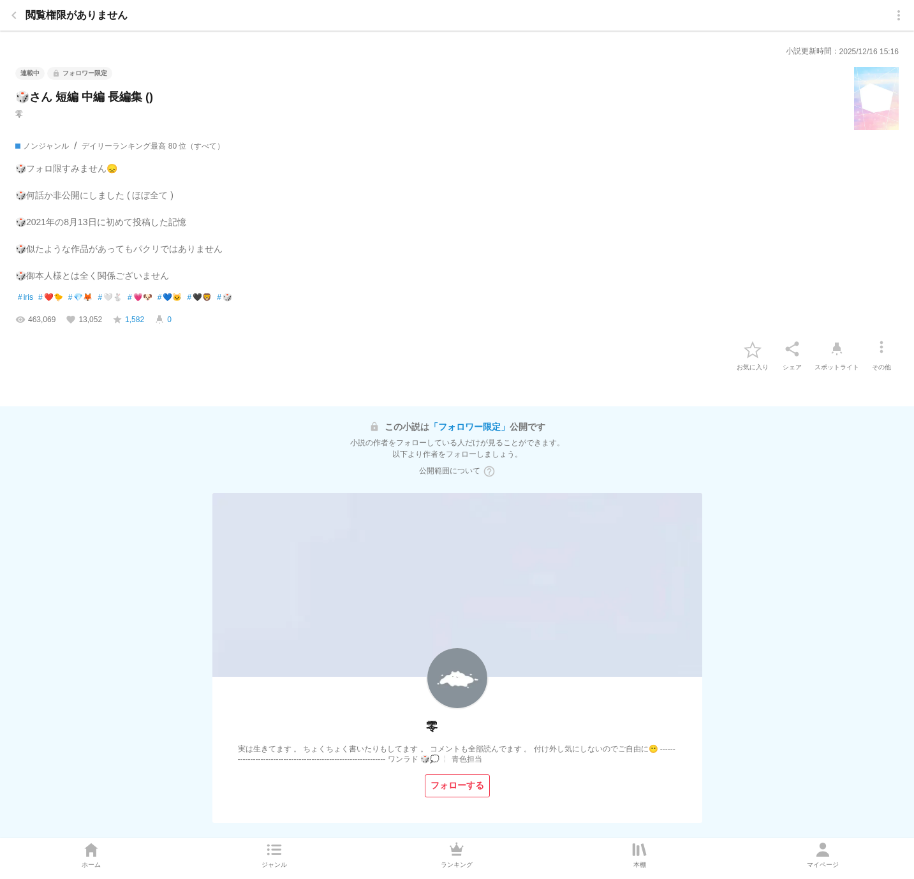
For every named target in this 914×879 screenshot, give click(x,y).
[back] (14, 15)
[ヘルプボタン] (489, 471)
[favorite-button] (752, 349)
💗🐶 (140, 298)
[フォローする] (457, 786)
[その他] (881, 349)
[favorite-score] (128, 319)
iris (25, 298)
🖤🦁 (199, 298)
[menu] (898, 15)
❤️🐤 (50, 298)
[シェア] (792, 349)
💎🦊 (80, 298)
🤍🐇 (110, 298)
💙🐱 (170, 298)
